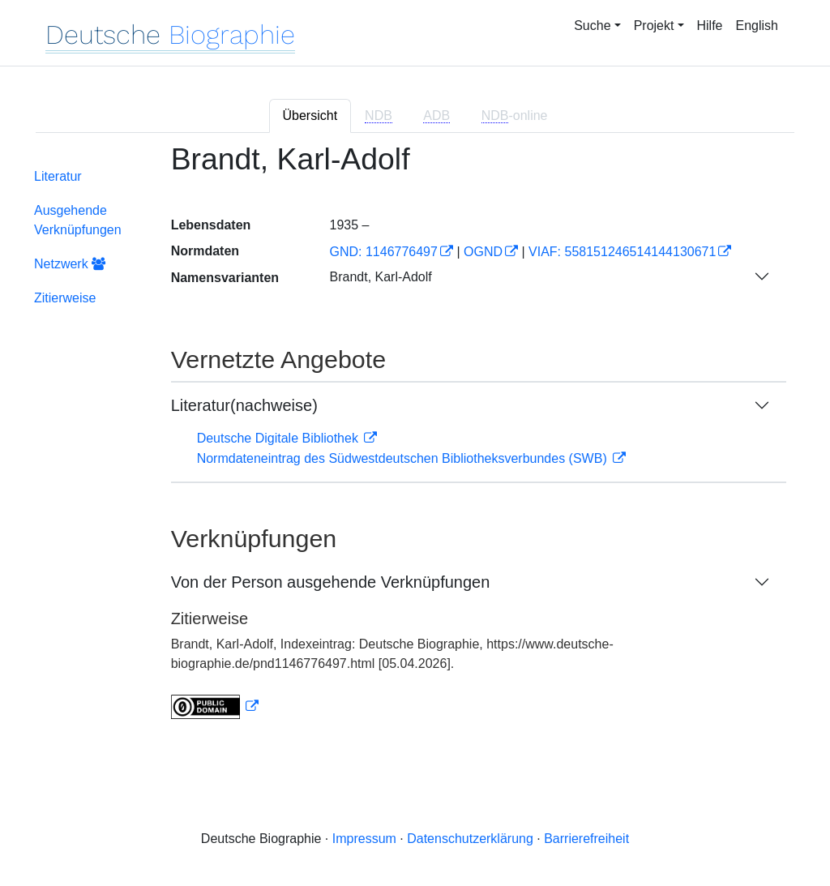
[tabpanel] (415, 441)
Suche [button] (592, 25)
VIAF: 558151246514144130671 (622, 252)
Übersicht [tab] (310, 115)
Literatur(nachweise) (244, 405)
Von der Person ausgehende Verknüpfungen (330, 582)
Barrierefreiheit (586, 838)
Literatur (58, 176)
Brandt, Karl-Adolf (380, 277)
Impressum (364, 838)
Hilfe (710, 25)
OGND (483, 252)
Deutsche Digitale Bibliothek (279, 438)
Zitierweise (65, 298)
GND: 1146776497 (383, 252)
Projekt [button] (654, 25)
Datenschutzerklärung (470, 838)
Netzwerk (69, 264)
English (757, 25)
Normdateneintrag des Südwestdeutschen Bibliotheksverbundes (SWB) (404, 458)
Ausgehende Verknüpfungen (78, 220)
